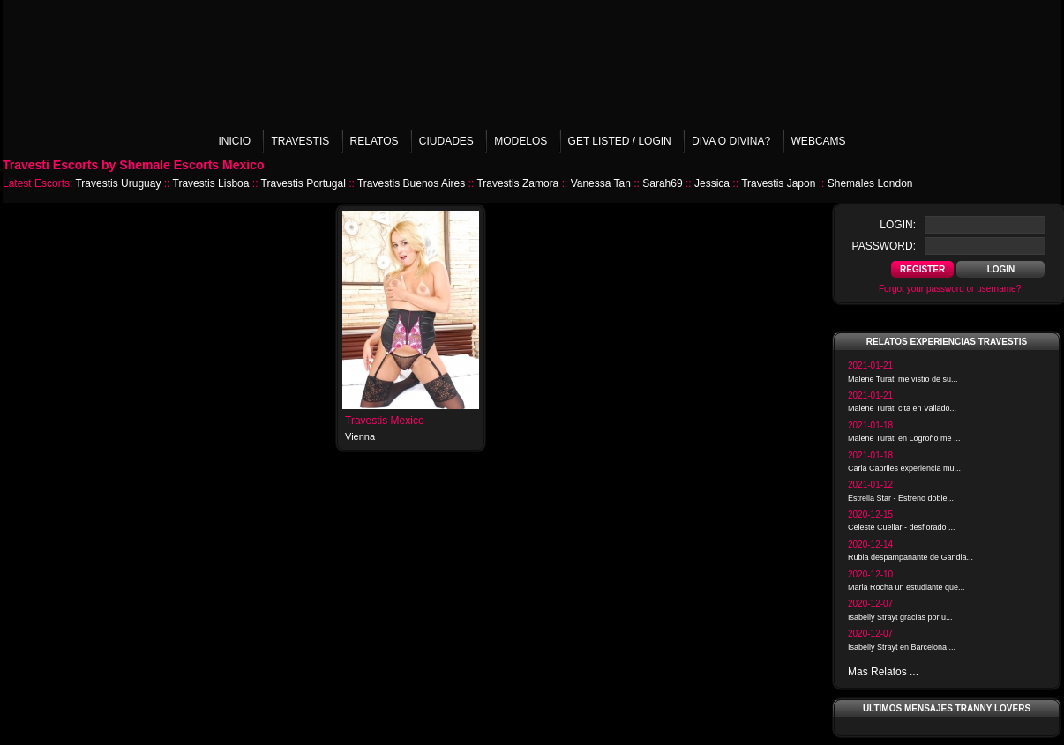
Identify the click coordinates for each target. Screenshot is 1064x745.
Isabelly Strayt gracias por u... (900, 617)
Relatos (374, 141)
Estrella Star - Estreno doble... (901, 498)
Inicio (234, 141)
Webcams (818, 141)
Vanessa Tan (601, 183)
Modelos (520, 141)
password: (884, 246)
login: (898, 225)
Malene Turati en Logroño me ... (904, 438)
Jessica (712, 183)
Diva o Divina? (731, 141)
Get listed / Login (619, 141)
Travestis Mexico (384, 420)
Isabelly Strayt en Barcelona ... (901, 647)
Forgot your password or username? (950, 289)
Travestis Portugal (303, 183)
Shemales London (870, 183)
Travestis (300, 141)
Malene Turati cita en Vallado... (902, 408)
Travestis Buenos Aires (411, 183)
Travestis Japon (778, 183)
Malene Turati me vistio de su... (903, 379)
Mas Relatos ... (883, 672)
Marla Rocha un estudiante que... (906, 587)
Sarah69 (662, 183)
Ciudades (446, 141)
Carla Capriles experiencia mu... (904, 468)
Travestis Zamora (517, 183)
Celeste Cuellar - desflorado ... (901, 527)
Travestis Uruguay (118, 183)
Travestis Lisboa (211, 183)
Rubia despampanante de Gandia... (910, 557)
